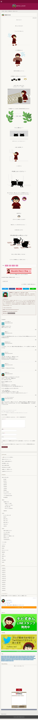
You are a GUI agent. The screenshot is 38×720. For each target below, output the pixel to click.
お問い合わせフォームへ (11, 313)
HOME (3, 11)
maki (6, 363)
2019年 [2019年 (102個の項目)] (25, 657)
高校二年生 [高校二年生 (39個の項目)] (6, 662)
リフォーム (4, 545)
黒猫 (17, 265)
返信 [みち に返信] (35, 361)
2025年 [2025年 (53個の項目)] (8, 658)
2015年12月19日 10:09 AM (8, 373)
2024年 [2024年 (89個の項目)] (5, 658)
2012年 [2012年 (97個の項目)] (5, 657)
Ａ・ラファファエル (8, 397)
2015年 (7, 265)
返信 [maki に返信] (35, 370)
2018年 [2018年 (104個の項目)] (22, 657)
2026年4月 (3, 569)
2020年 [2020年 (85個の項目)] (28, 657)
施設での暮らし (6, 520)
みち (5, 352)
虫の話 (3, 555)
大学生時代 (5, 484)
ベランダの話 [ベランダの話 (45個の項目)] (24, 658)
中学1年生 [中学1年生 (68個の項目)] (28, 658)
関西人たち (4, 557)
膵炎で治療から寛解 (7, 508)
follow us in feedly (19, 652)
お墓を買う (5, 527)
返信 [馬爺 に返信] (35, 339)
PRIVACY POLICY (3, 715)
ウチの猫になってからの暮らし (9, 506)
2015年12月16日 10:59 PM (8, 353)
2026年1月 (3, 575)
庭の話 (3, 549)
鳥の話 (3, 563)
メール (3, 434)
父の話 (3, 514)
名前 (3, 430)
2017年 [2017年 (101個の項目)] (20, 657)
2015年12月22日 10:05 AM (8, 398)
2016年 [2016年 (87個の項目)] (17, 657)
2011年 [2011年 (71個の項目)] (2, 657)
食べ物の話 (4, 561)
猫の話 (6, 11)
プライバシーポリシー (22, 445)
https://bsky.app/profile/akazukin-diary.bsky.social (12, 309)
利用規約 (28, 445)
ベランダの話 (4, 543)
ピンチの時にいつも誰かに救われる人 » (28, 284)
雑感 (2, 559)
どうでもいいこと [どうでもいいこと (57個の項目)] (12, 658)
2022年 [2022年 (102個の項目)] (34, 657)
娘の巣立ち (5, 482)
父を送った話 (5, 525)
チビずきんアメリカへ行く (7, 495)
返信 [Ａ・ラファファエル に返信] (35, 406)
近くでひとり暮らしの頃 (7, 516)
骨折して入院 (5, 522)
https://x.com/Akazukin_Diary (7, 307)
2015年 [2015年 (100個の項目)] (14, 657)
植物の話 (3, 553)
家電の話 (3, 547)
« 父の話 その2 (5, 281)
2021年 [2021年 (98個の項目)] (31, 657)
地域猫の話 (10, 11)
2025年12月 (4, 577)
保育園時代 (5, 491)
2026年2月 (3, 573)
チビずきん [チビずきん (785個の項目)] (19, 658)
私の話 (3, 530)
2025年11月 (4, 579)
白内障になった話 (6, 539)
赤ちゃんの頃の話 (6, 493)
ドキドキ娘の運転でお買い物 (8, 497)
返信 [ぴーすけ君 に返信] (35, 329)
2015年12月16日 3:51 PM (8, 333)
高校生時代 (5, 486)
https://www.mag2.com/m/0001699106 (12, 311)
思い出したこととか (5, 551)
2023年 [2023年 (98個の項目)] (2, 658)
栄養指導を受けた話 (6, 535)
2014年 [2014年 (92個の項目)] (11, 657)
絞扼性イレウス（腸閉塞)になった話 (9, 537)
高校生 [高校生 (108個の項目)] (10, 662)
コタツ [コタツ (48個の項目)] (17, 658)
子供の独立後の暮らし (7, 541)
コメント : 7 (18, 277)
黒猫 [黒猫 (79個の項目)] (12, 662)
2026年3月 (3, 571)
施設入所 (5, 518)
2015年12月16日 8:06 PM (8, 343)
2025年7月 (3, 587)
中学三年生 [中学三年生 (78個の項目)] (32, 658)
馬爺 (5, 331)
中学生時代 (5, 488)
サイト (3, 438)
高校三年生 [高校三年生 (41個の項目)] (2, 662)
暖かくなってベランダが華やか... (8, 458)
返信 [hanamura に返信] (35, 349)
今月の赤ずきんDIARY (8, 603)
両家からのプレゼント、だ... (6, 460)
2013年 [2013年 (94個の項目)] (8, 657)
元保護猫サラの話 (6, 503)
